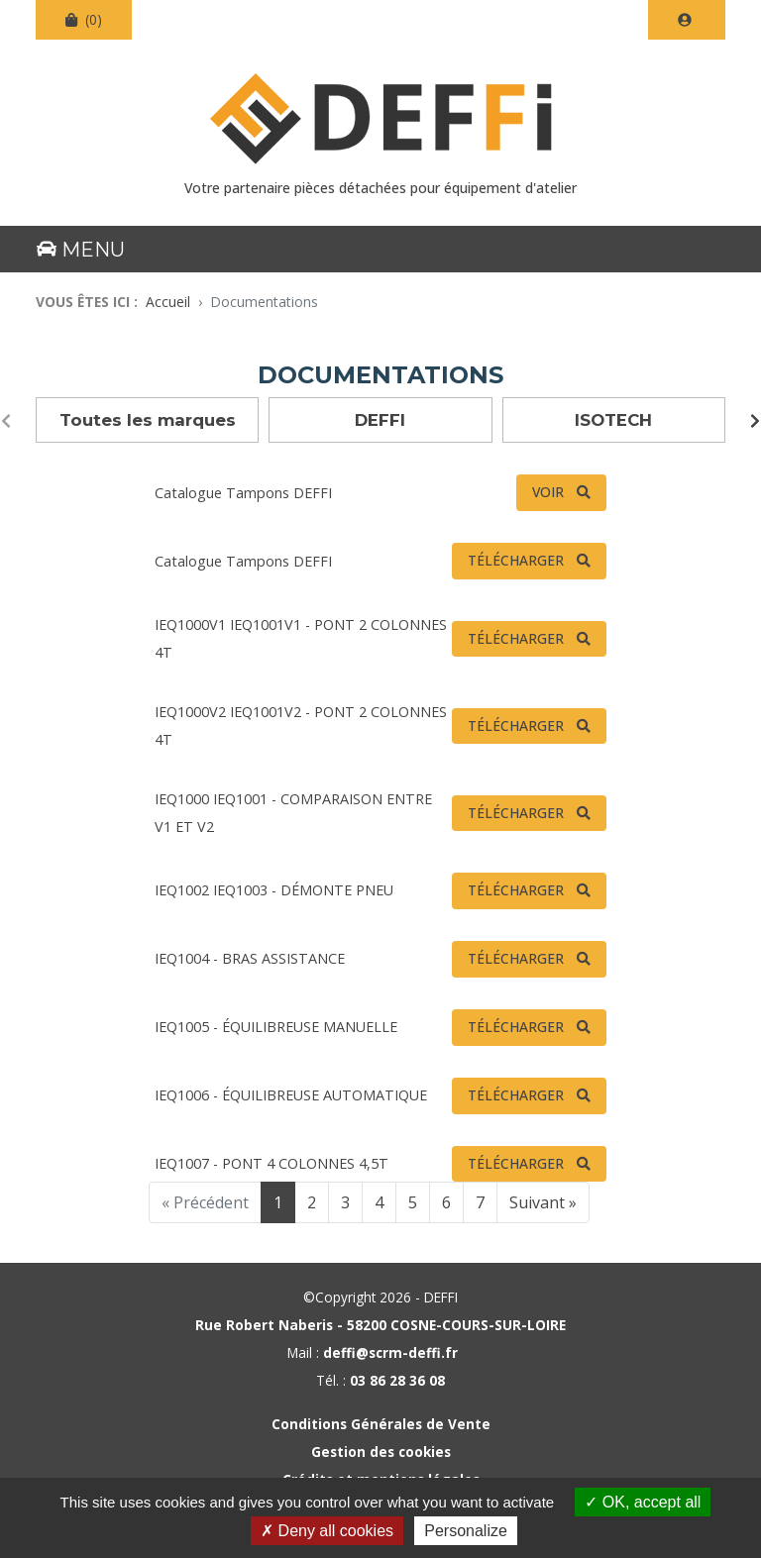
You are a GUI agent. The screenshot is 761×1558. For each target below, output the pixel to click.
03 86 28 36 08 (397, 1380)
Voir (548, 491)
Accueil (168, 301)
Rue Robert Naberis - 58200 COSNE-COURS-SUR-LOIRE (380, 1324)
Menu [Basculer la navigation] (81, 249)
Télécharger (516, 560)
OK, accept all (643, 1502)
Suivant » (543, 1202)
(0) (83, 19)
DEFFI (380, 420)
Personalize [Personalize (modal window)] (465, 1530)
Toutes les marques (147, 420)
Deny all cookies (327, 1530)
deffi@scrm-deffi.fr (390, 1352)
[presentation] (6, 421)
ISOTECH (613, 420)
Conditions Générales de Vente (381, 1423)
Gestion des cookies (381, 1451)
